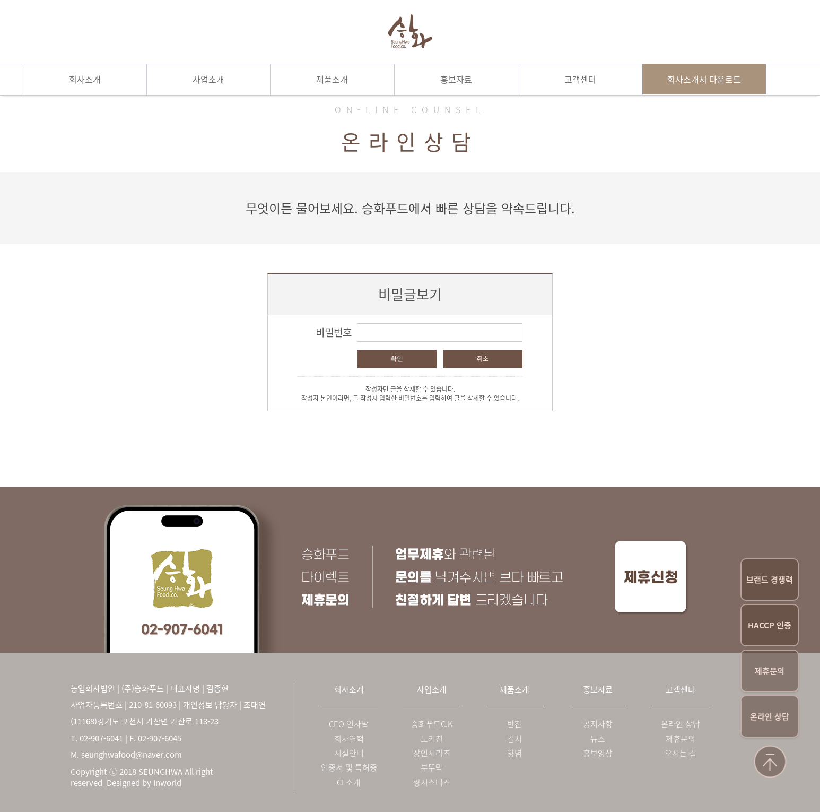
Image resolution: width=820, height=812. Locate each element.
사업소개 (208, 79)
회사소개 (85, 79)
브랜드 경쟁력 (769, 579)
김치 (514, 739)
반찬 (514, 724)
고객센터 (580, 79)
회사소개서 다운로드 (704, 79)
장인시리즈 (431, 753)
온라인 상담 (769, 716)
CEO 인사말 (349, 724)
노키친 (432, 739)
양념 (514, 753)
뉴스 (597, 739)
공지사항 (598, 724)
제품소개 (332, 79)
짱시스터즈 (431, 782)
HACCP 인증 (769, 625)
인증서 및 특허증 (349, 767)
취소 (482, 359)
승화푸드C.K (431, 724)
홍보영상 (598, 753)
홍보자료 (456, 79)
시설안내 (349, 753)
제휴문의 (769, 671)
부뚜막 (432, 767)
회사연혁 (349, 739)
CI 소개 (349, 782)
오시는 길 (680, 753)
